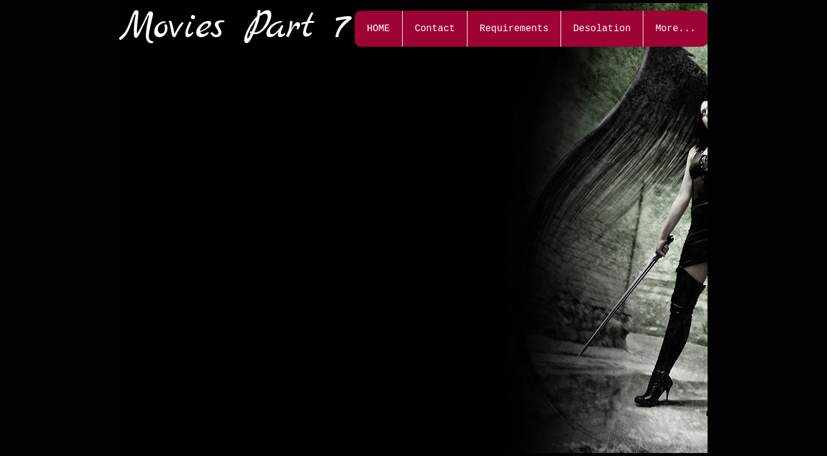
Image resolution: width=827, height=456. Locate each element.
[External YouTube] (223, 123)
